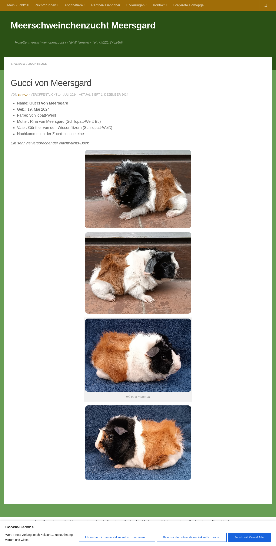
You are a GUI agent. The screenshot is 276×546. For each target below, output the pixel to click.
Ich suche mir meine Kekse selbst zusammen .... (117, 537)
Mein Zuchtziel (18, 5)
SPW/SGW (19, 63)
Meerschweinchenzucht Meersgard (83, 25)
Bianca (23, 94)
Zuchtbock (41, 63)
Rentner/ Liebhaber (105, 5)
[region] (138, 533)
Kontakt (158, 5)
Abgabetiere (73, 5)
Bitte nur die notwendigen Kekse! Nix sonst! (191, 537)
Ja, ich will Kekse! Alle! (250, 537)
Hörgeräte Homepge (188, 5)
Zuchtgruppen (45, 5)
